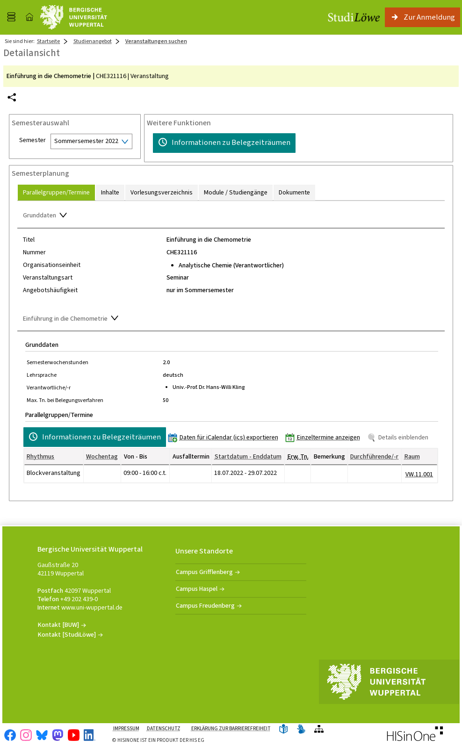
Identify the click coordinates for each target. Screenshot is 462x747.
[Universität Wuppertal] (74, 17)
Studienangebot (92, 41)
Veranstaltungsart (47, 277)
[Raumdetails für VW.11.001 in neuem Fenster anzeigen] (419, 474)
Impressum (126, 728)
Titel (29, 240)
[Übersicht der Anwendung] (319, 729)
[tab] (56, 192)
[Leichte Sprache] (283, 729)
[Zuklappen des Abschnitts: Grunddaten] (231, 216)
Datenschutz (163, 728)
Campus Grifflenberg (204, 571)
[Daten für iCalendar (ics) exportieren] (225, 437)
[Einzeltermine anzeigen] (324, 437)
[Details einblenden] (399, 437)
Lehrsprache (42, 375)
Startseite (48, 41)
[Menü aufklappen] (11, 17)
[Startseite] (29, 17)
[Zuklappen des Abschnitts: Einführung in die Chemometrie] (231, 319)
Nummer (34, 252)
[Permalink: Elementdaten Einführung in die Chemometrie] (12, 97)
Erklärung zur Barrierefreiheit (231, 728)
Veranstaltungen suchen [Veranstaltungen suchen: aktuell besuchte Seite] (156, 41)
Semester (32, 140)
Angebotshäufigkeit (50, 290)
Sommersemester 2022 (86, 140)
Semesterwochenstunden (57, 362)
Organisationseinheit (51, 265)
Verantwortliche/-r (49, 387)
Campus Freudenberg (205, 605)
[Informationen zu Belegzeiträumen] (224, 143)
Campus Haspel (196, 588)
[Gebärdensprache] (301, 729)
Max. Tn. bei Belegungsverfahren (65, 400)
